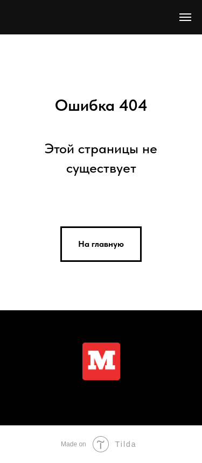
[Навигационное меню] (185, 17)
